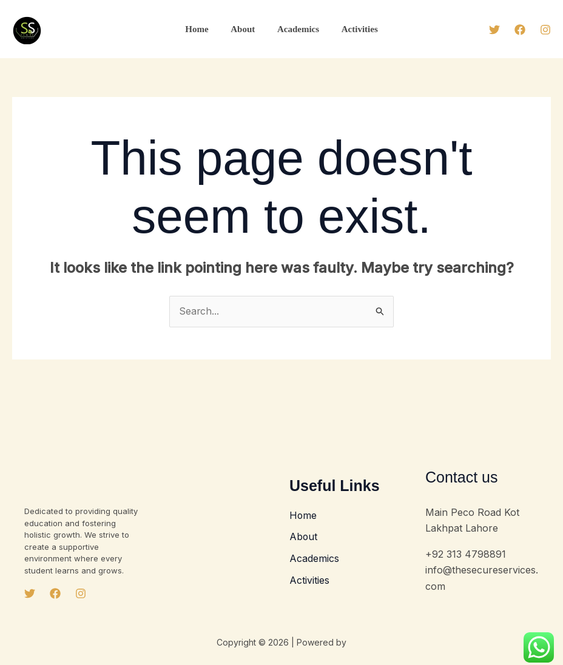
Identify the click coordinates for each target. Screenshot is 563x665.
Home (202, 29)
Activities (353, 29)
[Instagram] (545, 29)
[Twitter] (494, 29)
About (245, 29)
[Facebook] (519, 29)
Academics (296, 29)
